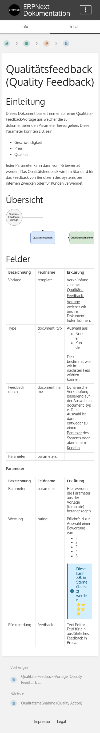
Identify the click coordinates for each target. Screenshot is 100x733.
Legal (61, 721)
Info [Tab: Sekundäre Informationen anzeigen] (25, 26)
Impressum (43, 721)
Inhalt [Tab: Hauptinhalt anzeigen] (75, 26)
